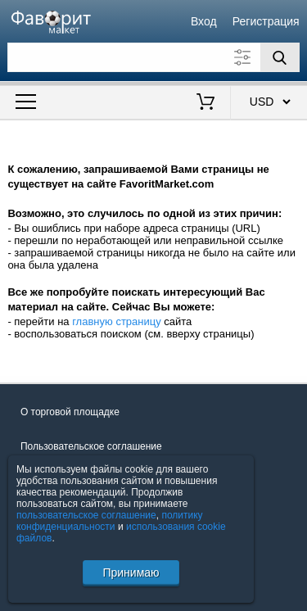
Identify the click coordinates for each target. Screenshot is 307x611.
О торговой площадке (70, 412)
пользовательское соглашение (86, 515)
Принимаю (130, 572)
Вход (204, 21)
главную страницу (116, 321)
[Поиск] (280, 57)
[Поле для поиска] (153, 57)
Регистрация (266, 21)
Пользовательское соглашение (91, 446)
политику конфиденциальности (109, 520)
